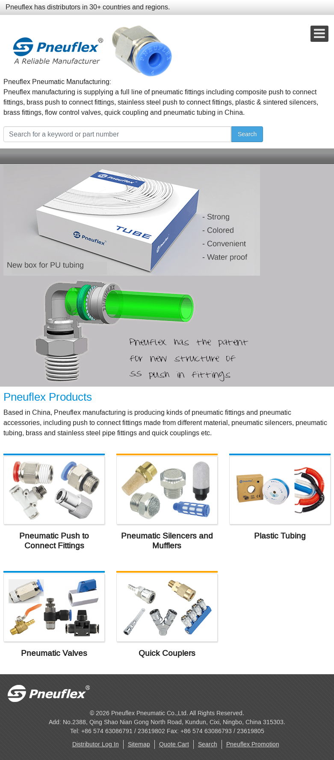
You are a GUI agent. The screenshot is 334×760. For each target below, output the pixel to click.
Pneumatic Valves (54, 653)
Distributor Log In (95, 744)
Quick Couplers (167, 653)
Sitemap (139, 744)
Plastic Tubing (280, 535)
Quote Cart (174, 744)
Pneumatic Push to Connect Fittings (54, 540)
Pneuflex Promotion (252, 744)
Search (247, 134)
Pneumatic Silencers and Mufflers (167, 540)
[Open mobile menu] (319, 34)
